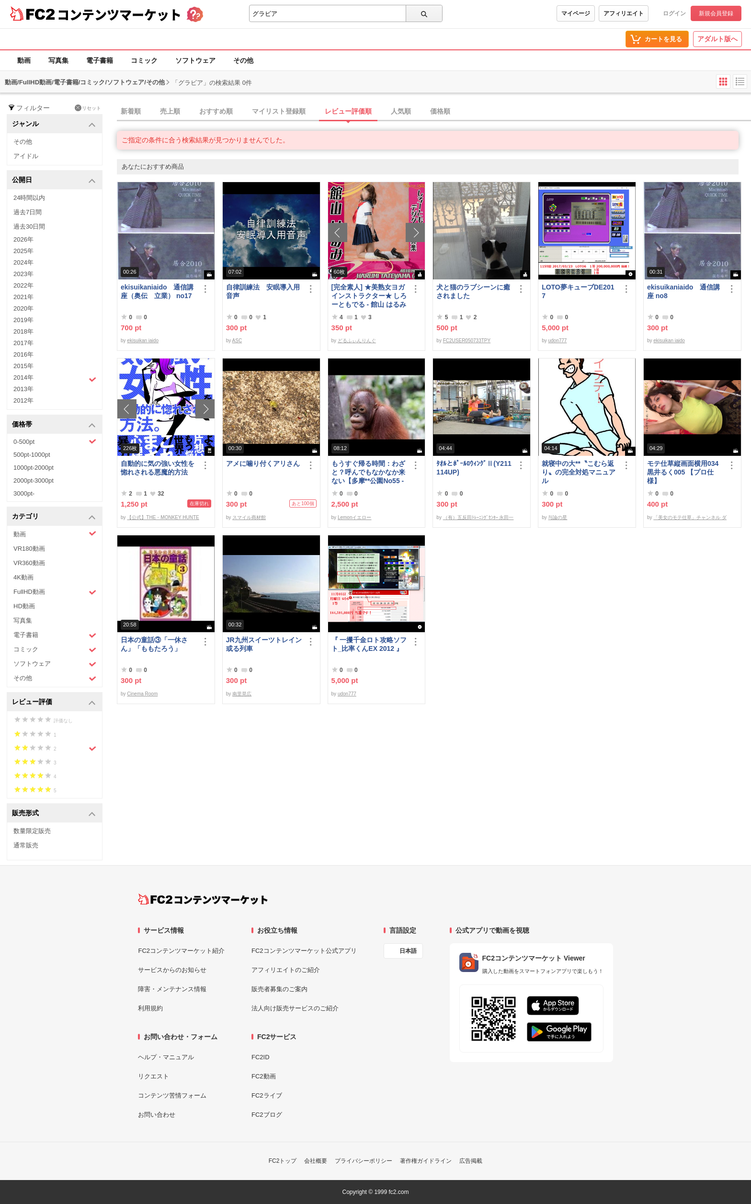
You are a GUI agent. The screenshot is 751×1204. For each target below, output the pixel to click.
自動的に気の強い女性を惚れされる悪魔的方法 (157, 468)
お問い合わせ (156, 1114)
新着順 (131, 111)
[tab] (434, 111)
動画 (24, 60)
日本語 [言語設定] (408, 951)
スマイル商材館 (249, 517)
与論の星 (557, 517)
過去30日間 (29, 226)
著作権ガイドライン (426, 1161)
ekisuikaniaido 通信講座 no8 (683, 291)
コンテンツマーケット (119, 14)
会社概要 (315, 1161)
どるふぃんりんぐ (357, 340)
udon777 (557, 340)
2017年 (23, 343)
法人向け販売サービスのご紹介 (295, 1008)
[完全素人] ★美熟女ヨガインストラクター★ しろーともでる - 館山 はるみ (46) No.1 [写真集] (369, 296)
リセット (88, 107)
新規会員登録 (716, 13)
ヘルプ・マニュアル (166, 1057)
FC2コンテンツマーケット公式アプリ (304, 950)
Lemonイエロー (355, 517)
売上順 (170, 111)
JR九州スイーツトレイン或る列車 (264, 644)
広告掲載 (470, 1161)
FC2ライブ (266, 1095)
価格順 (440, 111)
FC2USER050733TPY (467, 340)
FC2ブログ (266, 1114)
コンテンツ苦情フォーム (172, 1095)
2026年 (23, 239)
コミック (144, 60)
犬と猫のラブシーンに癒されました (473, 291)
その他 (243, 60)
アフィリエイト (623, 13)
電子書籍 (99, 60)
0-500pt (54, 441)
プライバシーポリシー (363, 1161)
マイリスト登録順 (279, 111)
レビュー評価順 (348, 111)
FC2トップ (283, 1161)
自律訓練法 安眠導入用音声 (263, 291)
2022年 (23, 285)
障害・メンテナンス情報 (172, 989)
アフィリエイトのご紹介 (285, 969)
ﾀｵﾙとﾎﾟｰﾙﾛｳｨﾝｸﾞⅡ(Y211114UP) (473, 468)
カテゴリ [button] (54, 516)
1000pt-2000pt (33, 467)
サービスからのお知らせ (172, 969)
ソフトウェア (195, 60)
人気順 (401, 111)
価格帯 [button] (54, 424)
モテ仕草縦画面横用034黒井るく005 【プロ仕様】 (682, 472)
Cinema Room (142, 693)
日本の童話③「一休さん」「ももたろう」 (154, 644)
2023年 (23, 274)
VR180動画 (29, 548)
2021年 (23, 297)
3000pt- (23, 493)
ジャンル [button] (54, 124)
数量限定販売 (32, 830)
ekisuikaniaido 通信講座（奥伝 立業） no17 (157, 291)
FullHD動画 (54, 592)
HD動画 (24, 606)
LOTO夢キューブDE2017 (578, 291)
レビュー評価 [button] (54, 702)
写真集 (58, 60)
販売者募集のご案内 (279, 989)
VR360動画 (29, 563)
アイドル (25, 156)
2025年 (23, 251)
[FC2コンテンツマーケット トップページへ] (203, 899)
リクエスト (153, 1076)
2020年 (23, 308)
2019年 (23, 320)
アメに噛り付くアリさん (263, 463)
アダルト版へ (717, 39)
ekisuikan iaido (143, 340)
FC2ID (260, 1057)
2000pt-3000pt (33, 480)
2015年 (23, 366)
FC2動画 (263, 1076)
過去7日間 (27, 212)
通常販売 (25, 845)
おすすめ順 (216, 111)
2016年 (23, 354)
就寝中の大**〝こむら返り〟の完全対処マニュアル (578, 472)
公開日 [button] (54, 180)
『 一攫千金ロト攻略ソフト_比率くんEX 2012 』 (369, 644)
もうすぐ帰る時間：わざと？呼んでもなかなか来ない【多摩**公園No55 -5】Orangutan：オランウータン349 (368, 472)
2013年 (23, 389)
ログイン (674, 13)
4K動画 (23, 577)
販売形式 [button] (54, 813)
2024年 (23, 262)
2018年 (23, 331)
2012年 (23, 400)
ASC (237, 340)
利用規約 (150, 1008)
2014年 (54, 378)
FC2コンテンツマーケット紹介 (181, 950)
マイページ (575, 13)
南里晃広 (241, 693)
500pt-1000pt (31, 454)
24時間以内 (29, 197)
